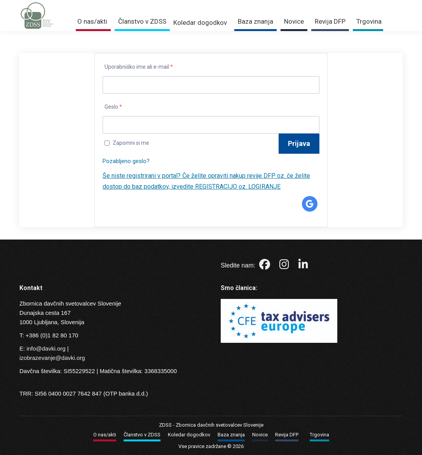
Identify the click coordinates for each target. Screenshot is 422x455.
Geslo (113, 107)
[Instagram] (285, 266)
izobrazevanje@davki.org (52, 357)
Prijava (317, 5)
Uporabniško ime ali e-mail (139, 67)
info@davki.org (45, 348)
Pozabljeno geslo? (126, 161)
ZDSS (165, 425)
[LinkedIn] (303, 266)
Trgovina (351, 5)
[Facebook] (265, 266)
